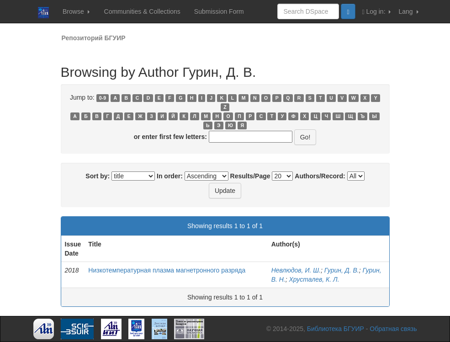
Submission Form (219, 11)
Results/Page (250, 176)
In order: (170, 176)
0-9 (102, 98)
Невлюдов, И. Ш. (296, 270)
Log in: (376, 12)
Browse (76, 11)
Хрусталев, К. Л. (314, 279)
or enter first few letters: (170, 136)
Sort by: (97, 176)
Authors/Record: (320, 176)
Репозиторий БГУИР (94, 38)
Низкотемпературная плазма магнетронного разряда (166, 270)
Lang (408, 11)
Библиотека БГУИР (335, 328)
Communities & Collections (142, 11)
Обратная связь (393, 328)
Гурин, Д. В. (341, 270)
